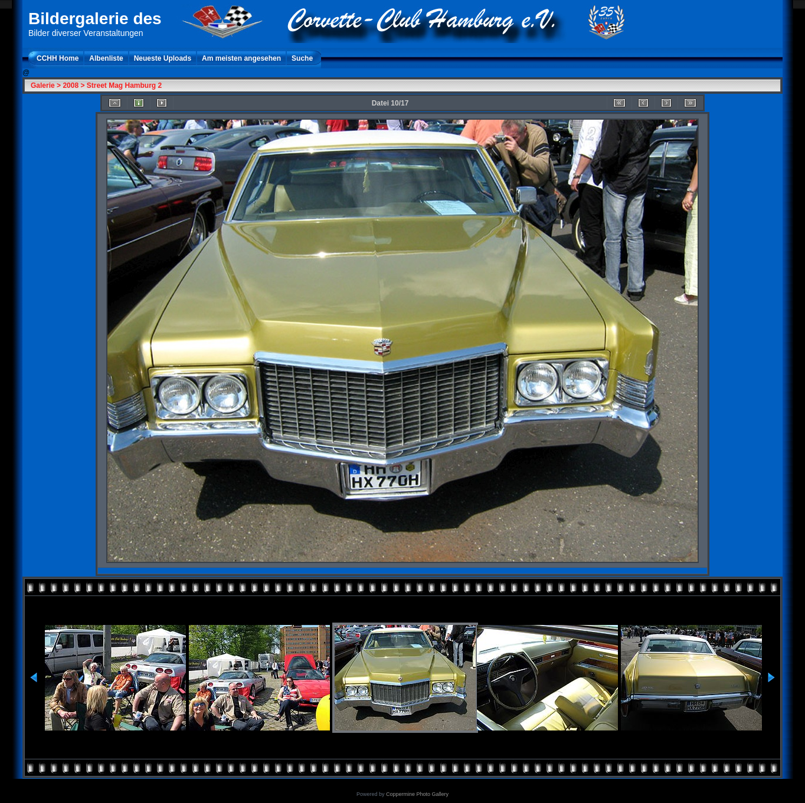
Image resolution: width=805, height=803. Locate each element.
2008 (70, 85)
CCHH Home (57, 58)
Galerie (43, 85)
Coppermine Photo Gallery (417, 794)
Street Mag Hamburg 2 (124, 85)
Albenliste (106, 58)
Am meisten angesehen (241, 58)
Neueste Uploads (162, 58)
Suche (302, 58)
